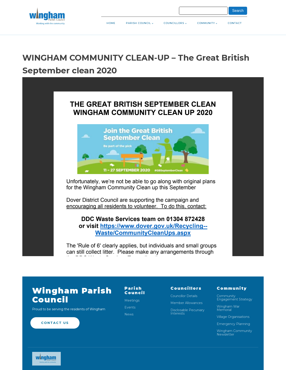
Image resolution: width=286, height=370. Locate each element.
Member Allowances (186, 303)
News (128, 314)
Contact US (55, 323)
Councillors (174, 23)
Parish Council (138, 23)
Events (129, 307)
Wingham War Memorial (228, 308)
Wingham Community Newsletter (234, 332)
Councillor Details (183, 296)
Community (206, 23)
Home (111, 23)
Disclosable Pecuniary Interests (187, 311)
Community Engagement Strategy (234, 297)
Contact (235, 23)
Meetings (131, 300)
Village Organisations (233, 317)
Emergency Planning (233, 324)
